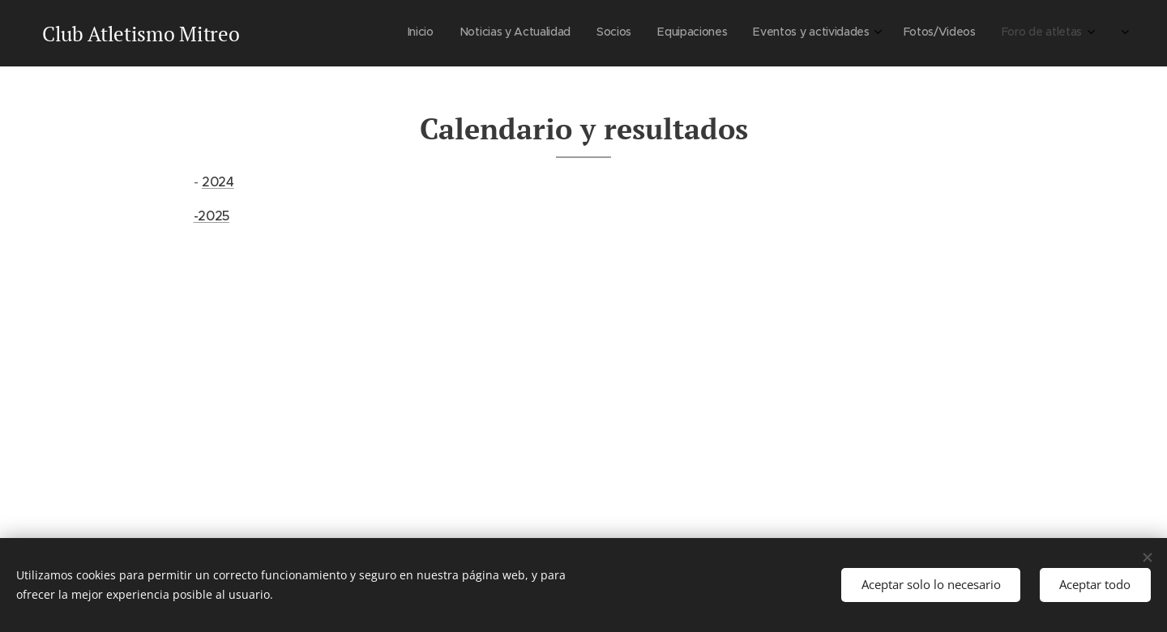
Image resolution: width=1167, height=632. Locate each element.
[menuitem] (941, 33)
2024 (218, 181)
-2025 (211, 215)
